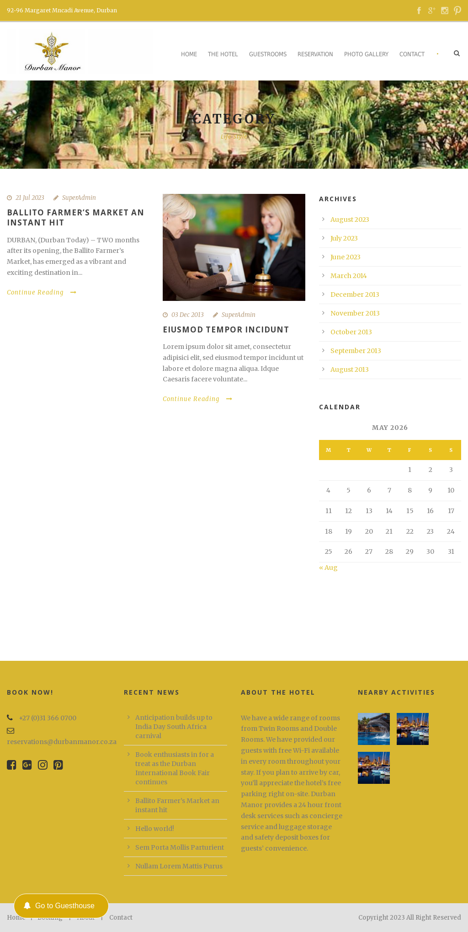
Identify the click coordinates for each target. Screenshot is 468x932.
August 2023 (349, 219)
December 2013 (354, 294)
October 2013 (351, 332)
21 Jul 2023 (30, 198)
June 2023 (345, 257)
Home (189, 54)
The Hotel (223, 54)
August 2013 (349, 369)
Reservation (315, 54)
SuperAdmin (79, 198)
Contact (412, 54)
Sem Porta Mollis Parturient (179, 847)
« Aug (328, 567)
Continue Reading (42, 292)
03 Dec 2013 (187, 315)
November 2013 (355, 313)
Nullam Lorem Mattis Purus (179, 866)
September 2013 (355, 351)
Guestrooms (268, 54)
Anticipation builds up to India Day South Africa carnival (174, 726)
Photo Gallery (366, 54)
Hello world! (154, 829)
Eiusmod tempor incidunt (226, 329)
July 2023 (344, 238)
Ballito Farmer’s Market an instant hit (75, 217)
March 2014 (348, 276)
